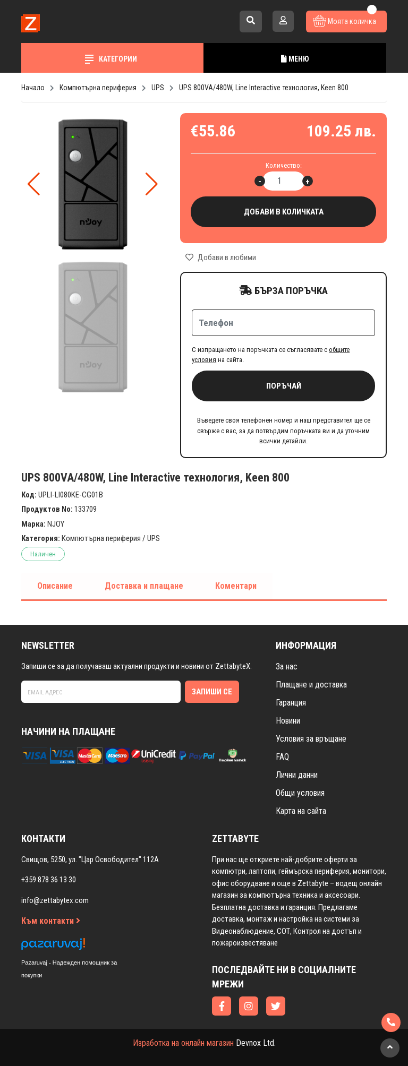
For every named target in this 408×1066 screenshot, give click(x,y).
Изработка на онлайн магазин (183, 1043)
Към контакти (50, 921)
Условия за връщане (311, 739)
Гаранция (291, 703)
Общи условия (300, 793)
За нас (287, 666)
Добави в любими (220, 257)
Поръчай (283, 386)
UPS (153, 538)
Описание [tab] (55, 586)
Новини (288, 721)
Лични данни (297, 775)
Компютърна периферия (101, 538)
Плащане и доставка (311, 685)
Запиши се (212, 692)
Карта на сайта (301, 811)
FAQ (282, 757)
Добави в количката (283, 212)
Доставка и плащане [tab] (144, 586)
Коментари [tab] (236, 586)
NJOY (55, 524)
